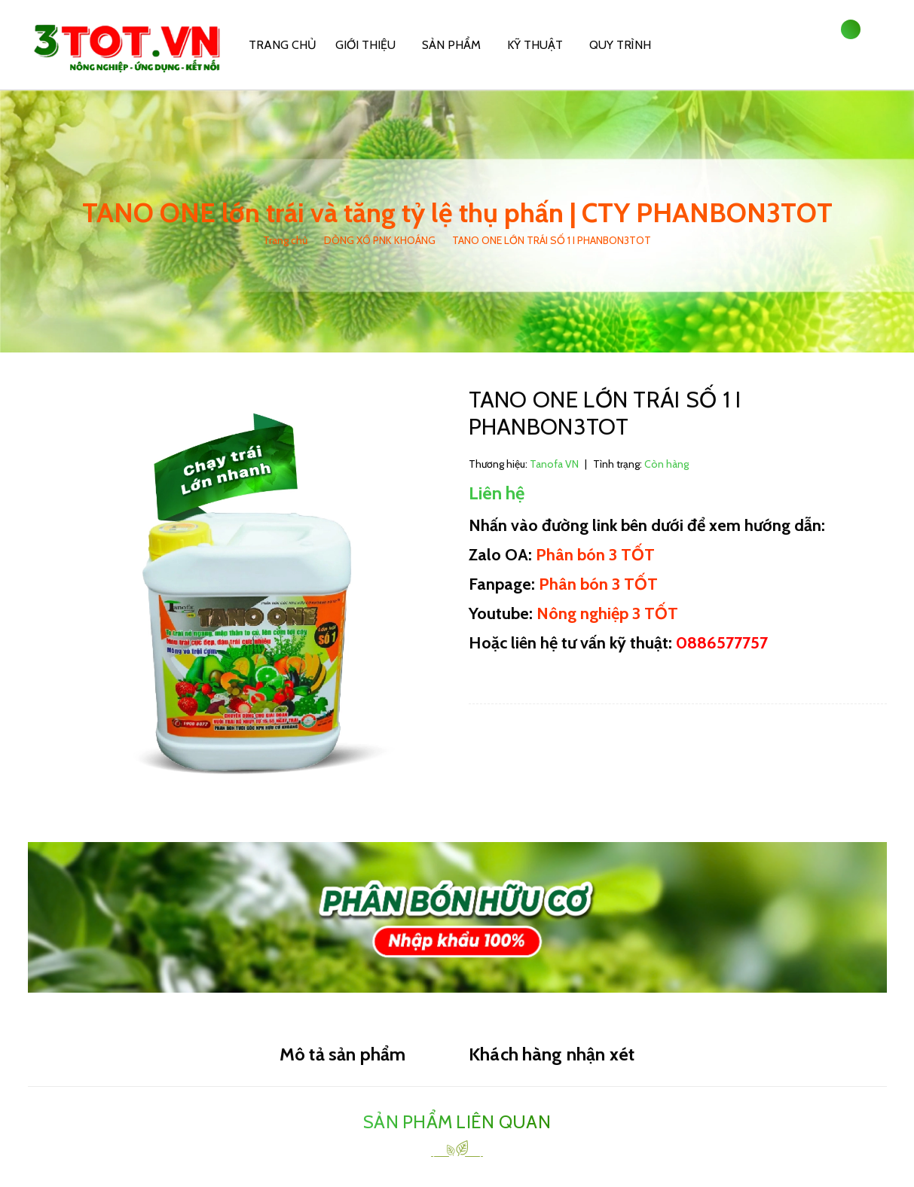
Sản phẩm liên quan (456, 1122)
